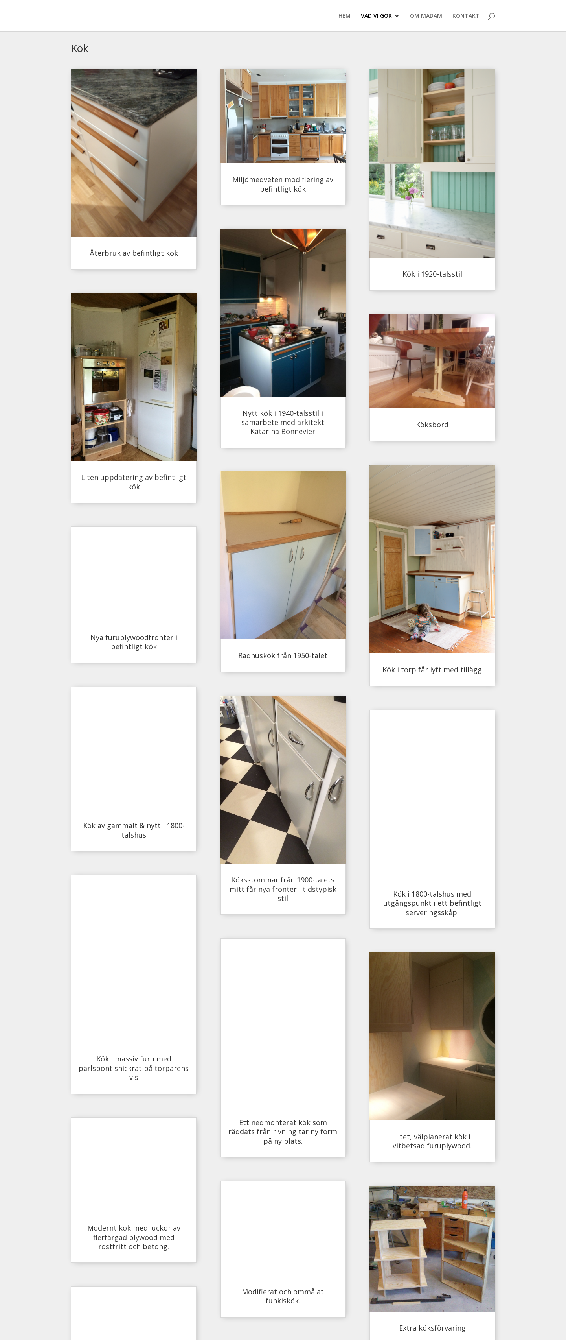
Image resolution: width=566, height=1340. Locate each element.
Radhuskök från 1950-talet (282, 655)
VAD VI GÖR (376, 16)
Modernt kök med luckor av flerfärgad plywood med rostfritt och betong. (133, 1237)
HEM (344, 16)
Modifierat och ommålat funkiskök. (283, 1296)
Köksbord (432, 424)
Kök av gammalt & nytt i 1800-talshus (134, 830)
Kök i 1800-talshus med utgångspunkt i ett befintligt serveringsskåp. (432, 903)
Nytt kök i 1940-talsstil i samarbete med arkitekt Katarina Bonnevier (282, 422)
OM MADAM (426, 16)
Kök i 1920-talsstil (432, 274)
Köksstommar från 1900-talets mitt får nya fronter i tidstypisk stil (283, 889)
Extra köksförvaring (432, 1328)
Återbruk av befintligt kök (134, 253)
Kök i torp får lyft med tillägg (432, 669)
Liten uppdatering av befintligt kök (133, 482)
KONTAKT (466, 16)
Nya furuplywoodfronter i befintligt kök (133, 642)
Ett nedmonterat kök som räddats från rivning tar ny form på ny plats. (282, 1132)
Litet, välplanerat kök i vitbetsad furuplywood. (432, 1141)
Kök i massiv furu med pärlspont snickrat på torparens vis (134, 1068)
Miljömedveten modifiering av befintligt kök (282, 184)
